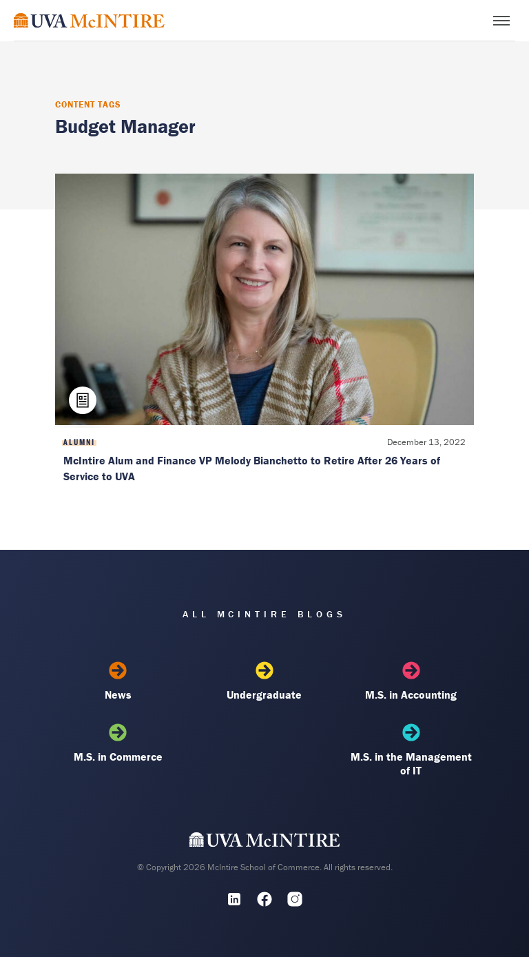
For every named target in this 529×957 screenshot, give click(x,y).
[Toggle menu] (501, 20)
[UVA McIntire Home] (264, 843)
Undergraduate (264, 681)
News (117, 681)
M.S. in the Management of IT (411, 750)
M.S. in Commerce (117, 743)
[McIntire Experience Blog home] (89, 20)
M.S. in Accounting (411, 681)
